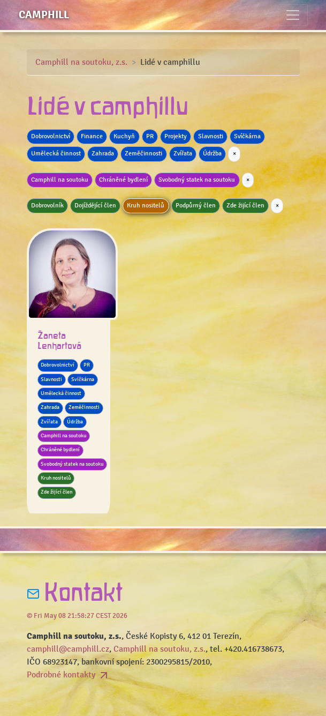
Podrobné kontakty (68, 674)
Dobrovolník (47, 206)
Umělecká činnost (56, 154)
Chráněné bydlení (123, 180)
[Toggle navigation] (293, 15)
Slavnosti (210, 136)
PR (150, 136)
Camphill (44, 14)
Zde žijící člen (245, 206)
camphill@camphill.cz (68, 649)
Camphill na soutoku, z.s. (81, 62)
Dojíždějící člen (95, 206)
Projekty (175, 136)
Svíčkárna (247, 136)
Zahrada (103, 154)
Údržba (212, 154)
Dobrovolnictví (50, 136)
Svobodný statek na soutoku (196, 180)
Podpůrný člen (196, 206)
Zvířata (182, 154)
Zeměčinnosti (143, 154)
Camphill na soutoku (59, 180)
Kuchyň (124, 136)
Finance (92, 136)
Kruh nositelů (145, 206)
